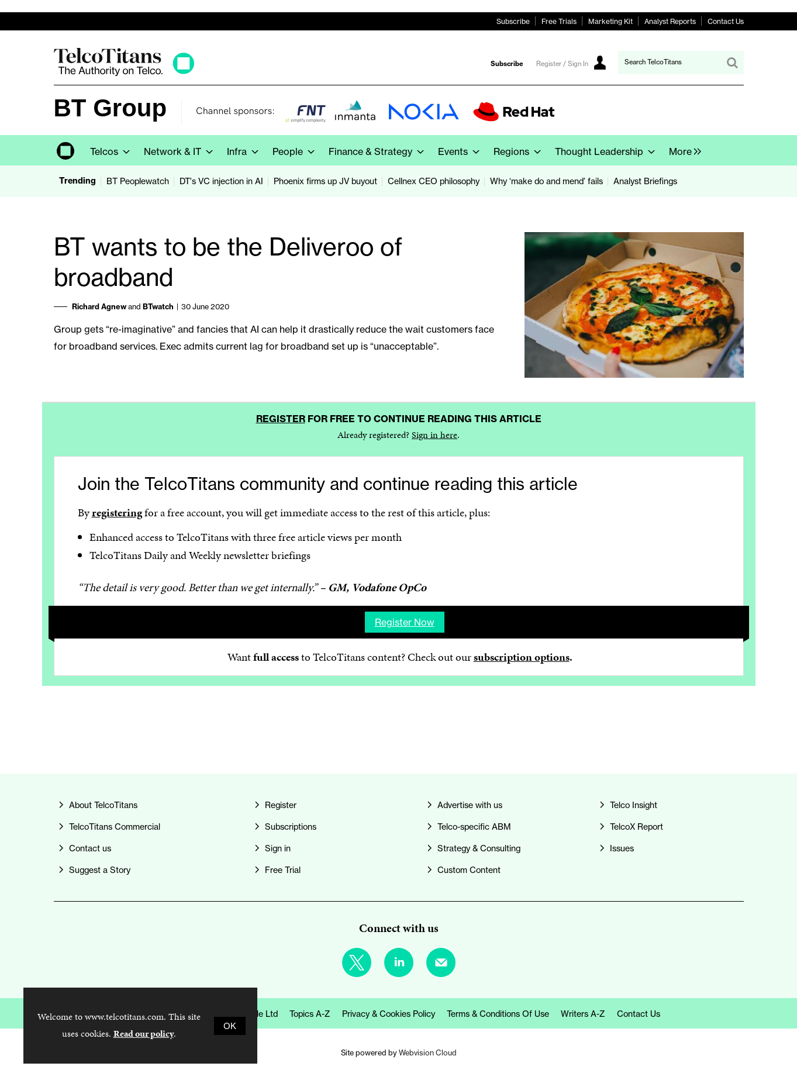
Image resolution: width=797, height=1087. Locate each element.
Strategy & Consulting (478, 848)
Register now (404, 622)
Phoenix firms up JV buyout (325, 181)
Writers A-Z (583, 1014)
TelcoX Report (636, 826)
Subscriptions (290, 826)
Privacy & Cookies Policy (388, 1014)
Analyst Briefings (645, 181)
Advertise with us (469, 805)
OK (229, 1026)
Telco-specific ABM (474, 826)
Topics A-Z (309, 1014)
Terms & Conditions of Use (498, 1014)
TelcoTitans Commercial (114, 826)
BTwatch (158, 306)
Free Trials (559, 21)
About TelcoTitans (103, 805)
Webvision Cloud (428, 1052)
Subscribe (513, 21)
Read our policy (143, 1033)
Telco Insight (633, 805)
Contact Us (726, 21)
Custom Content (469, 870)
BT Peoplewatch (137, 181)
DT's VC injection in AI (221, 181)
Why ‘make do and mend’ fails (546, 181)
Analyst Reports (670, 21)
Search (732, 62)
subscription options (522, 657)
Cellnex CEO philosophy (433, 181)
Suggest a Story (99, 870)
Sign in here (434, 434)
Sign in (278, 848)
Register (280, 419)
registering (117, 512)
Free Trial (283, 870)
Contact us (90, 848)
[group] (682, 150)
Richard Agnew (99, 306)
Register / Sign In (562, 64)
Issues (622, 848)
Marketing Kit (610, 21)
